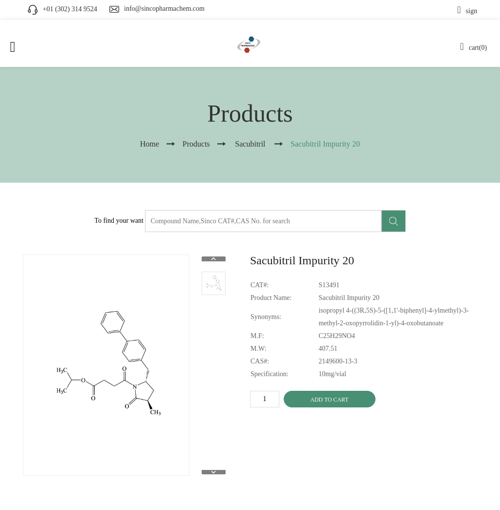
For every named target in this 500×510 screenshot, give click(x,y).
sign (468, 11)
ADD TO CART (329, 399)
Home (149, 144)
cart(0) (473, 47)
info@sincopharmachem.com (164, 8)
